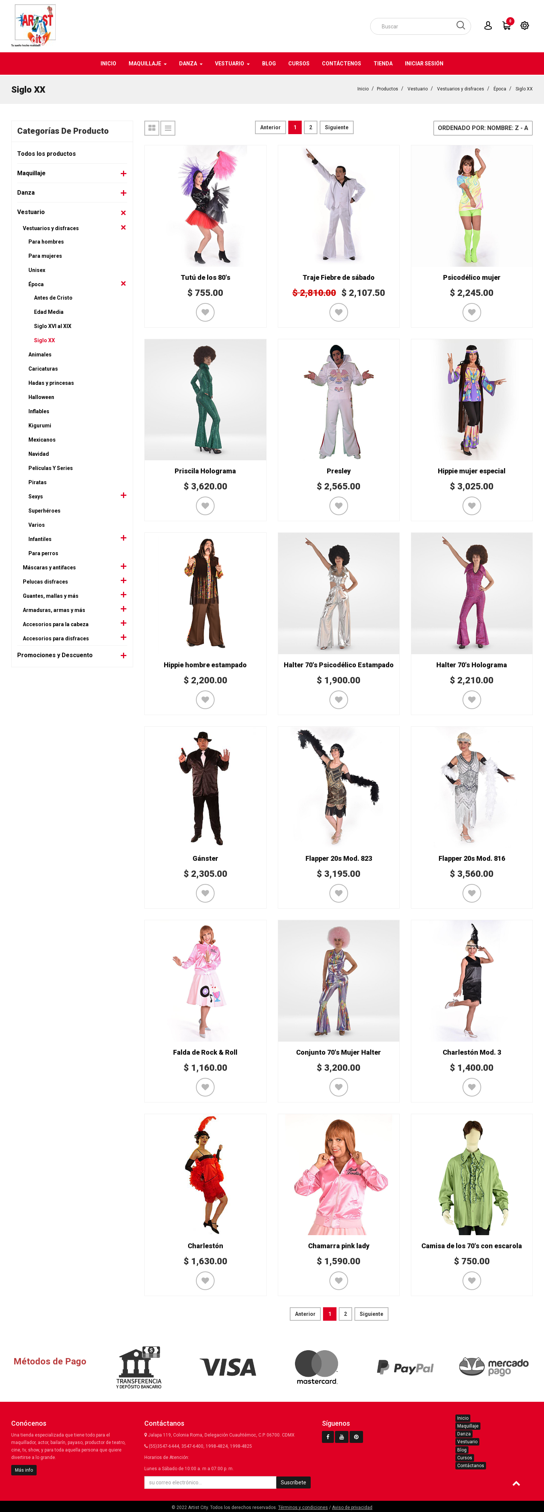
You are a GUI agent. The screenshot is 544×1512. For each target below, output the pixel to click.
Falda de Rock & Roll (205, 1051)
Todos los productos (46, 153)
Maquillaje (31, 172)
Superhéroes (44, 510)
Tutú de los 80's (205, 277)
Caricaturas (43, 368)
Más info (24, 1469)
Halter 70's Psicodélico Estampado (339, 664)
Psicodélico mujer (472, 277)
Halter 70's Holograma (471, 664)
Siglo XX (524, 88)
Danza (26, 191)
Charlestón (205, 1245)
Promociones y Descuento (55, 654)
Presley (339, 470)
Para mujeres (45, 255)
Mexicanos (42, 439)
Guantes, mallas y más (51, 595)
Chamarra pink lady (338, 1245)
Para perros (43, 553)
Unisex (36, 269)
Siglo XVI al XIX (52, 325)
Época (500, 88)
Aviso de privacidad (352, 1506)
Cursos (464, 1457)
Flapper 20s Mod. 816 (472, 858)
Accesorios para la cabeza (56, 624)
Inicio (363, 88)
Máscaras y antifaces (49, 567)
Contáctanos (470, 1465)
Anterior (270, 127)
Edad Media (49, 311)
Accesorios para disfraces (56, 638)
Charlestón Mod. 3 (472, 1051)
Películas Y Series (50, 467)
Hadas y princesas (51, 382)
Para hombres (46, 241)
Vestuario (418, 88)
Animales (40, 354)
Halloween (41, 396)
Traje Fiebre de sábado (338, 277)
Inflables (38, 411)
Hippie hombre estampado (205, 664)
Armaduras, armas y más (54, 609)
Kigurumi (39, 425)
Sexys (35, 496)
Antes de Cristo (53, 297)
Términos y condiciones (303, 1506)
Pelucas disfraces (45, 581)
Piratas (37, 482)
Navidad (38, 453)
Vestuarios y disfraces (460, 88)
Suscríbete (293, 1482)
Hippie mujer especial (471, 470)
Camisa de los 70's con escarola (471, 1245)
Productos (387, 88)
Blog (462, 1449)
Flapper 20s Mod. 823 (338, 858)
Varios (36, 524)
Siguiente (336, 127)
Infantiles (40, 538)
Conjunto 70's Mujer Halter (338, 1051)
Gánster (205, 858)
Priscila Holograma (205, 470)
